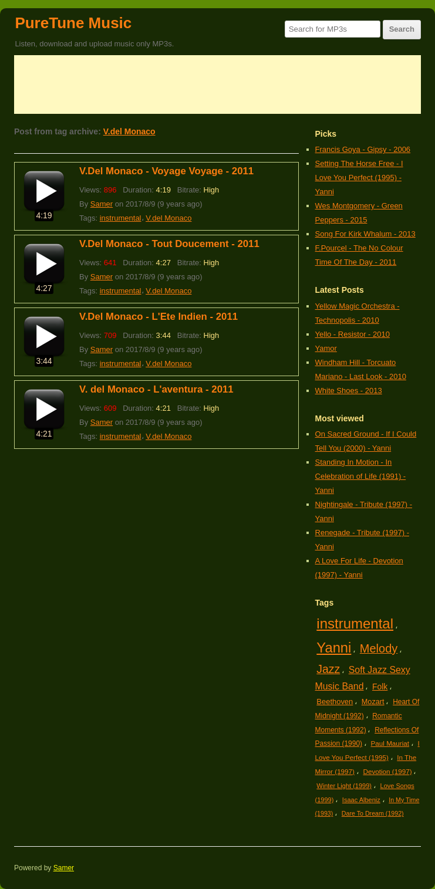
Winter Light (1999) (344, 785)
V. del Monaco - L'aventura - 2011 (156, 389)
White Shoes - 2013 (348, 390)
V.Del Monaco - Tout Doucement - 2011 (169, 243)
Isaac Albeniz (361, 799)
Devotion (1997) (387, 771)
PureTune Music (73, 23)
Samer (101, 204)
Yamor (326, 348)
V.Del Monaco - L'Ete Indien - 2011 (158, 316)
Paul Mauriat (390, 743)
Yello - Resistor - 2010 (352, 334)
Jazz (328, 668)
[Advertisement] (217, 84)
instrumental (120, 218)
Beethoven (334, 701)
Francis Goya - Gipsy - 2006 (363, 149)
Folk (379, 686)
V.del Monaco (129, 131)
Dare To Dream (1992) (373, 813)
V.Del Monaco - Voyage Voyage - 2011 (166, 171)
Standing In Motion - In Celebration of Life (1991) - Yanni (360, 476)
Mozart (373, 701)
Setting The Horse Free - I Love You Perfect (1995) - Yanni (359, 177)
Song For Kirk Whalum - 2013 (365, 233)
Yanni (333, 647)
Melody (378, 648)
